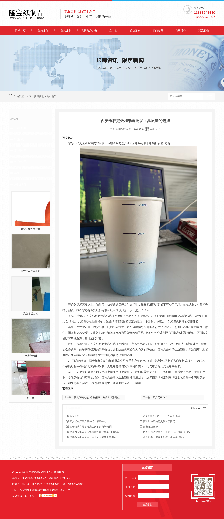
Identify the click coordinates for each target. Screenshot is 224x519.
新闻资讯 (158, 30)
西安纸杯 (67, 137)
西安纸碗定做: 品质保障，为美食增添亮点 (97, 397)
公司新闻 (51, 96)
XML (69, 478)
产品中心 (112, 30)
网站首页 (20, 30)
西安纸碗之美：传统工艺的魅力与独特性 (92, 426)
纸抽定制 (66, 30)
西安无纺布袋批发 (30, 271)
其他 (17, 173)
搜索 (209, 96)
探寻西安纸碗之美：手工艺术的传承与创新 (93, 437)
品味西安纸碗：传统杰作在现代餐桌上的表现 (94, 432)
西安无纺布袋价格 (30, 229)
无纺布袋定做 (89, 30)
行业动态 (20, 139)
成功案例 (135, 30)
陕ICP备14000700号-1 (34, 478)
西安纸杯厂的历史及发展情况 (159, 421)
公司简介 (181, 30)
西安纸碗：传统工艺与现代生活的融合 (164, 437)
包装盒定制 (30, 355)
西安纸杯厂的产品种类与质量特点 (88, 421)
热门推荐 (20, 184)
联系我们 (203, 30)
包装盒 (30, 398)
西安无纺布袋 (160, 397)
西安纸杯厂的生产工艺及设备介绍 (161, 416)
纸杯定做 (43, 30)
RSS (63, 478)
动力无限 (29, 496)
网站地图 (53, 478)
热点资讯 (20, 161)
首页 (28, 96)
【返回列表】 (195, 408)
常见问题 (20, 150)
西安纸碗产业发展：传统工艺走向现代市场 (166, 432)
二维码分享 (155, 129)
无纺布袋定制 (30, 313)
